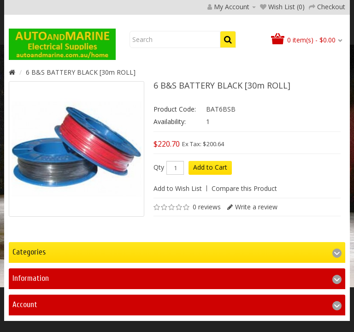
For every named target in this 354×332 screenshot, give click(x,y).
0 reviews (207, 266)
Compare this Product (244, 247)
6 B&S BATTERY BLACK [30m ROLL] (81, 131)
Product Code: (174, 168)
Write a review (256, 266)
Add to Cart (210, 226)
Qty (158, 227)
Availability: (169, 181)
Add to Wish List (177, 248)
